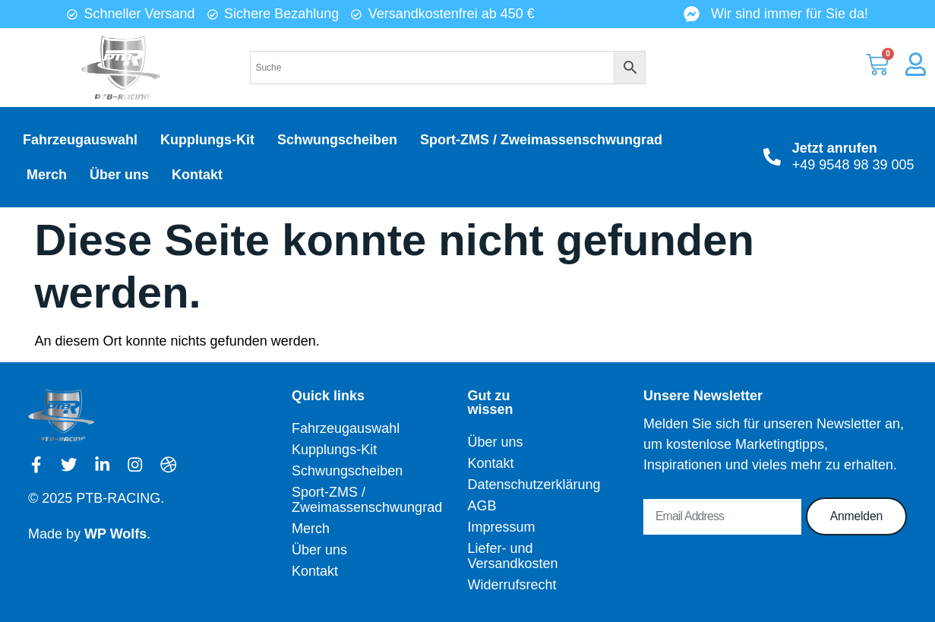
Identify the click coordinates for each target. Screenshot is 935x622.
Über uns (119, 174)
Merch (47, 174)
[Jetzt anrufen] (772, 157)
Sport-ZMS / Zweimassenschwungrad (541, 139)
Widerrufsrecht (511, 584)
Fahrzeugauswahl (80, 139)
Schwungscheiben (337, 139)
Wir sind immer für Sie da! (789, 13)
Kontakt (197, 174)
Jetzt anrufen (834, 148)
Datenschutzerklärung (511, 484)
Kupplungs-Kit (207, 139)
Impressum (501, 527)
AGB (481, 505)
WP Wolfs (115, 533)
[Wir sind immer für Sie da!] (692, 14)
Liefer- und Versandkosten (511, 556)
